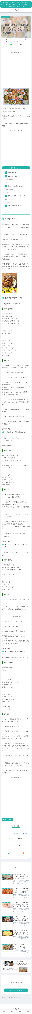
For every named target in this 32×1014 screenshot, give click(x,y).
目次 (15, 168)
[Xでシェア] (6, 40)
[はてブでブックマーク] (25, 40)
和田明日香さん (12, 172)
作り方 (7, 182)
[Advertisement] (16, 70)
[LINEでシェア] (11, 45)
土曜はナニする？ (7, 819)
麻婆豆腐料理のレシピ (14, 176)
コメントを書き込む (16, 990)
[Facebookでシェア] (16, 40)
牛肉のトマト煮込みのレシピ (15, 186)
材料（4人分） (9, 179)
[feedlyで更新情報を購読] (8, 852)
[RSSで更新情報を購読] (23, 852)
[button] (21, 45)
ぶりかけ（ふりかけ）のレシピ (16, 196)
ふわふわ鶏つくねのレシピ (15, 205)
